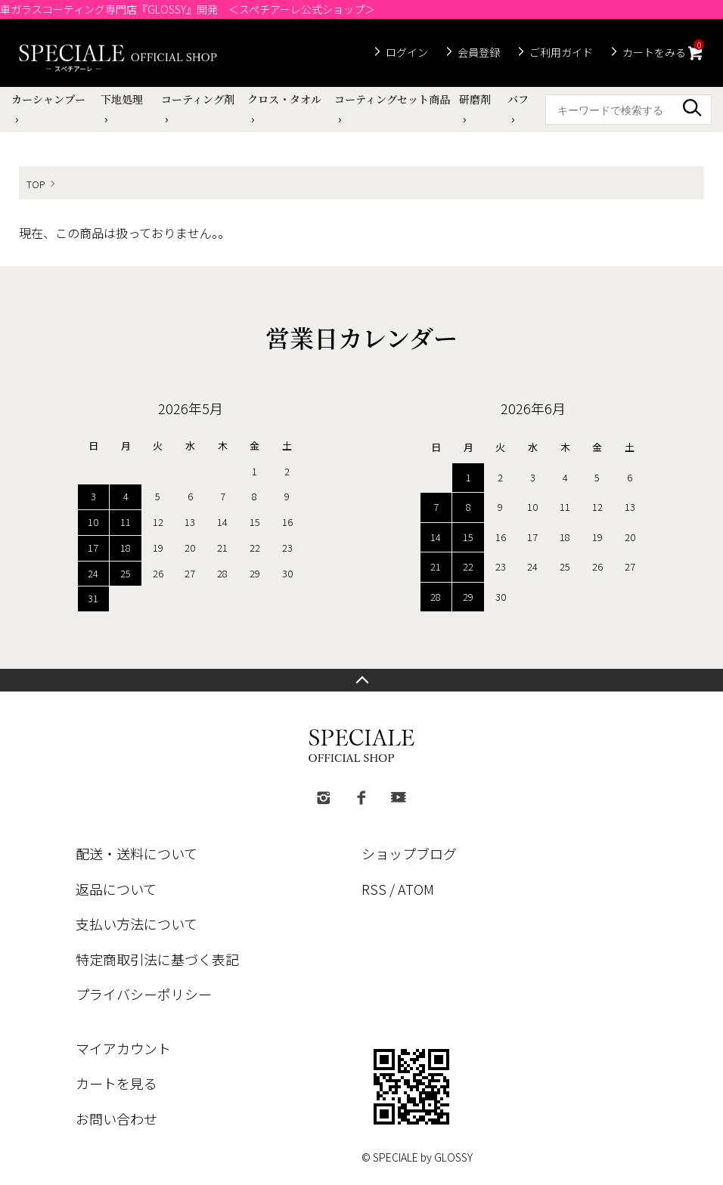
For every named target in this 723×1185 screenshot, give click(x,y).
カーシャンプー (48, 99)
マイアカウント (123, 1048)
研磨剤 (475, 99)
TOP (35, 184)
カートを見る (116, 1083)
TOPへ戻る (361, 680)
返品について (116, 889)
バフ (518, 99)
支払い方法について (136, 923)
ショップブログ (409, 853)
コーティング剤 (197, 99)
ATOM (416, 889)
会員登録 (479, 52)
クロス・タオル (284, 99)
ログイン (407, 52)
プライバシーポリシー (144, 994)
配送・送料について (136, 853)
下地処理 (122, 99)
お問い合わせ (116, 1118)
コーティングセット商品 (392, 99)
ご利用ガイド (561, 52)
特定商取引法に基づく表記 (157, 959)
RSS (374, 889)
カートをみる (663, 50)
